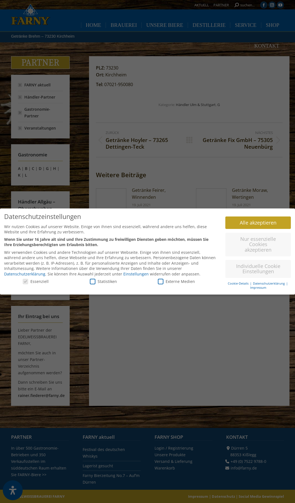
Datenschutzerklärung (24, 271)
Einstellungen (136, 271)
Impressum (258, 285)
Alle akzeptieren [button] (258, 220)
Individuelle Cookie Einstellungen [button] (258, 266)
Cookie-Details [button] (238, 281)
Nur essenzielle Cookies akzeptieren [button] (258, 242)
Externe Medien (176, 279)
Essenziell (36, 279)
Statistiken (103, 279)
